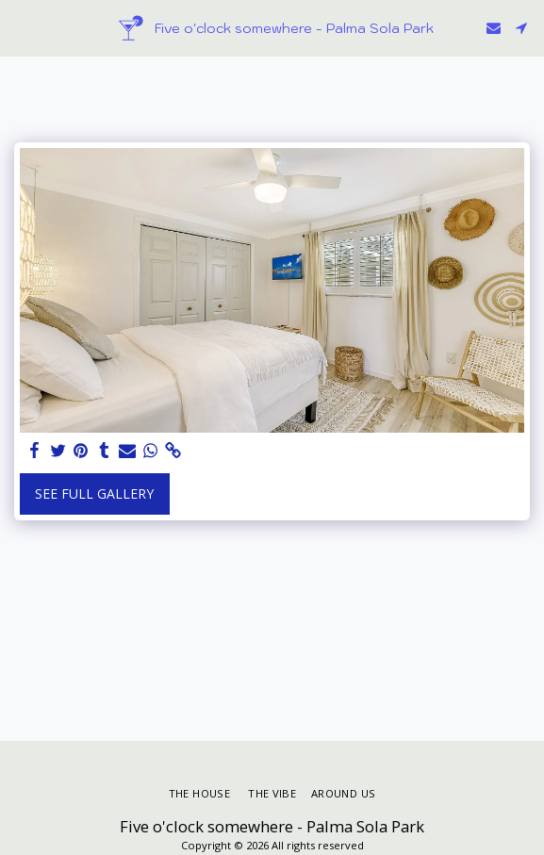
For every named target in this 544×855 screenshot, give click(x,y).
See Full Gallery (94, 493)
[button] (21, 27)
